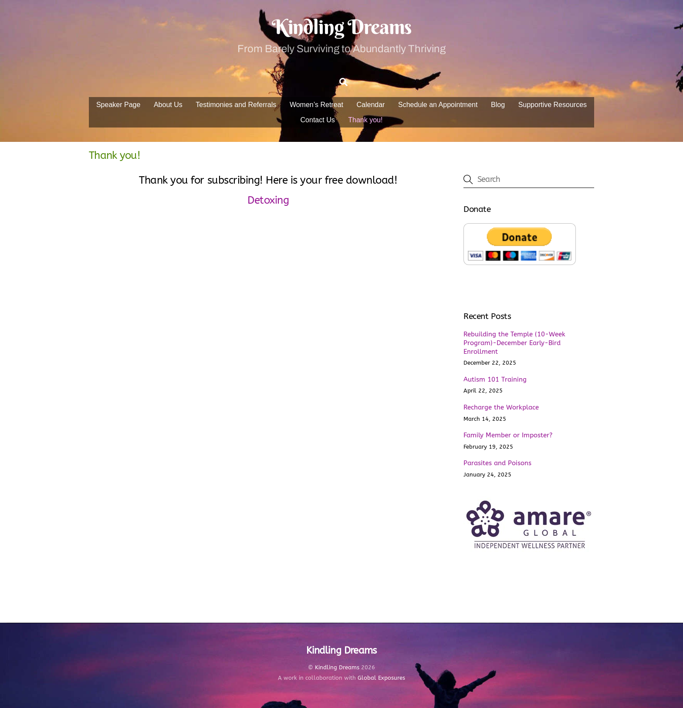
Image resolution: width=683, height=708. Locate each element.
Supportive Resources (552, 104)
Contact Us (318, 120)
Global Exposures (381, 677)
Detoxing (268, 200)
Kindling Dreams (337, 667)
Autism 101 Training (495, 379)
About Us (168, 104)
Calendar (371, 104)
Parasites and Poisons (497, 463)
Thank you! (365, 120)
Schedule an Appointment (437, 104)
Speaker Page (118, 104)
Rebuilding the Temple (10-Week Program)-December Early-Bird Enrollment (514, 343)
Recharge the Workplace (501, 407)
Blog (498, 104)
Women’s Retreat (316, 104)
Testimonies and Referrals (236, 104)
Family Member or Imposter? (507, 435)
